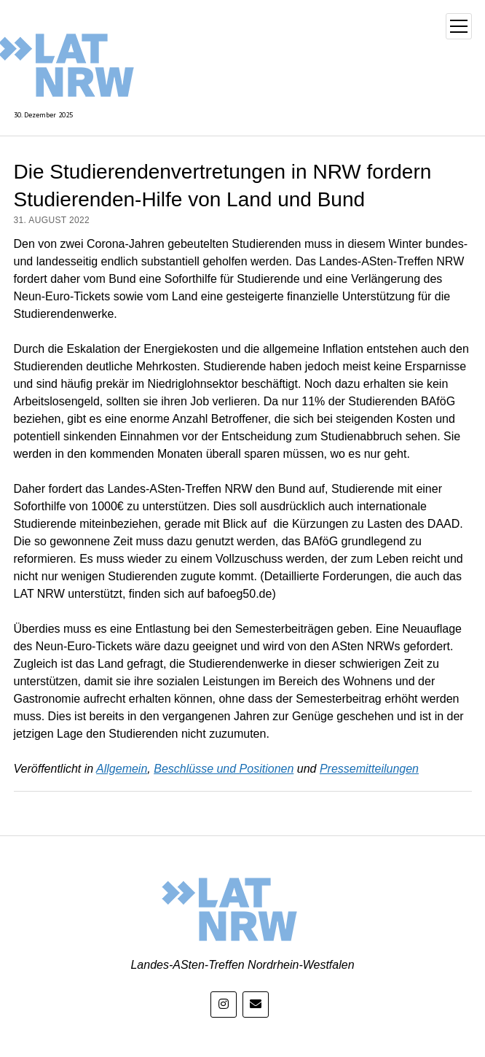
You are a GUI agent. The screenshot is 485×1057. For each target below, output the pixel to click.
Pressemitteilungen (369, 768)
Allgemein (121, 768)
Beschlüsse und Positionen (223, 768)
